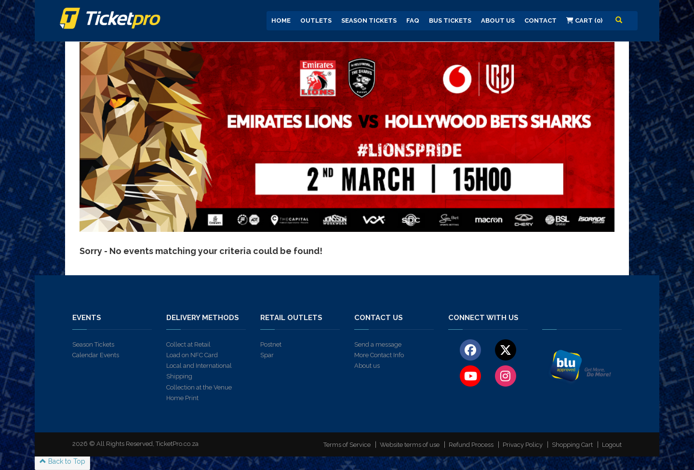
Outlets (316, 20)
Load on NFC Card (192, 355)
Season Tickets (369, 20)
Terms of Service (347, 444)
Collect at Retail (188, 344)
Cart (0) (584, 20)
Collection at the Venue (199, 387)
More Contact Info (379, 355)
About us (367, 365)
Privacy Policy (523, 444)
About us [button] (498, 20)
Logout (612, 444)
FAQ (412, 20)
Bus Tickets (450, 20)
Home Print (182, 398)
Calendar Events (95, 355)
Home (281, 20)
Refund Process (471, 444)
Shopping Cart (572, 444)
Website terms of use (410, 444)
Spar (267, 355)
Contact (540, 20)
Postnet (270, 344)
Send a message (377, 344)
